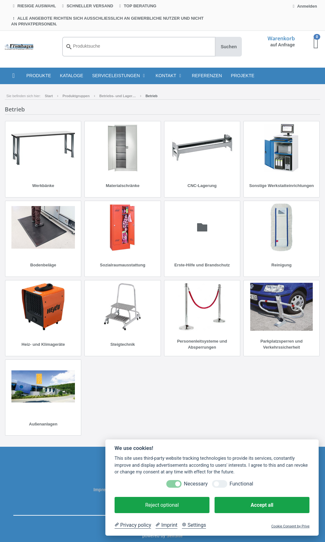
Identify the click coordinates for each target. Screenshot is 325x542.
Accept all (262, 505)
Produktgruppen (76, 96)
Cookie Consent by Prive (290, 526)
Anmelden (304, 6)
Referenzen (207, 75)
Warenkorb (281, 38)
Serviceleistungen (119, 75)
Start (49, 96)
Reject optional (162, 505)
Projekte (242, 75)
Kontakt (169, 75)
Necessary (196, 484)
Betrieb (151, 96)
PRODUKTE (38, 75)
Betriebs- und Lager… (117, 96)
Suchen (229, 46)
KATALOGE (71, 75)
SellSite (175, 535)
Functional (241, 484)
